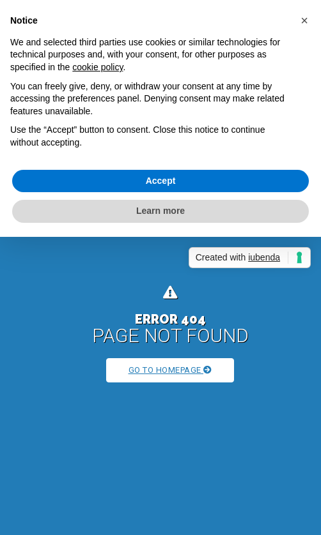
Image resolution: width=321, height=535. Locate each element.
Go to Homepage (170, 370)
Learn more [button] (160, 211)
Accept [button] (161, 181)
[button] (304, 20)
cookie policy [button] (97, 67)
